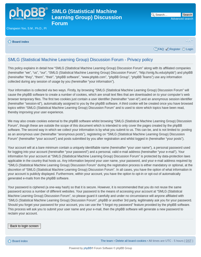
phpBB (87, 248)
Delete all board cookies (130, 240)
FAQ (161, 49)
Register (175, 49)
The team (107, 240)
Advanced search (182, 18)
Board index (20, 41)
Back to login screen (24, 226)
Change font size (189, 40)
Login (189, 49)
